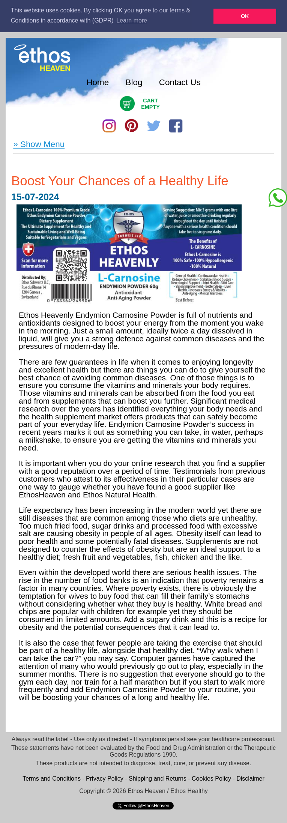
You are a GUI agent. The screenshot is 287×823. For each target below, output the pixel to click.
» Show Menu (39, 144)
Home (97, 82)
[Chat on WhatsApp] (277, 197)
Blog (134, 82)
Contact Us (180, 82)
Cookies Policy (211, 778)
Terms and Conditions (52, 778)
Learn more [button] (131, 20)
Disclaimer (250, 778)
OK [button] (245, 16)
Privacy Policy (104, 778)
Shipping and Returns (157, 778)
